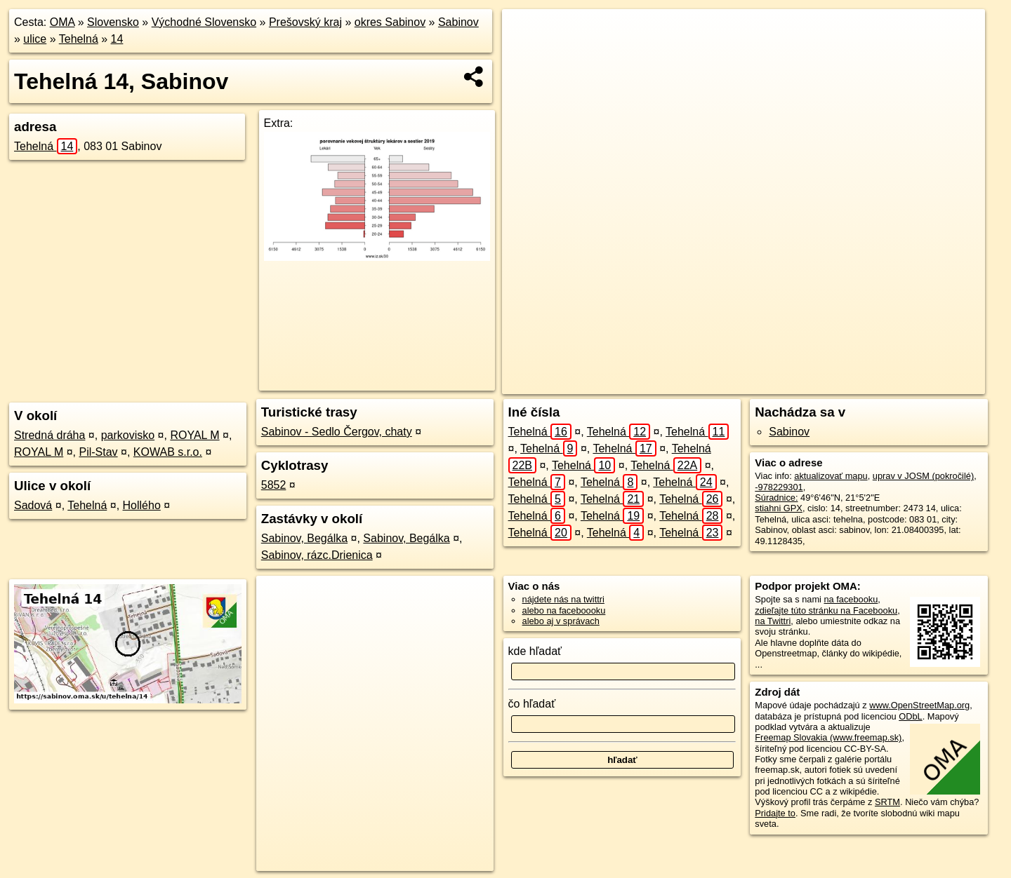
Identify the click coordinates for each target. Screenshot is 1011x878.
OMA (62, 22)
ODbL (910, 716)
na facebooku (851, 599)
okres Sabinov (390, 22)
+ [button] (526, 32)
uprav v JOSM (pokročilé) (923, 476)
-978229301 (778, 487)
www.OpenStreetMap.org (919, 705)
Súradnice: (776, 497)
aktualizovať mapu (830, 476)
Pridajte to (775, 813)
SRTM (887, 802)
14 (117, 39)
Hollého (142, 505)
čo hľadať (532, 704)
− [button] (526, 54)
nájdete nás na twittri (563, 599)
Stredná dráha (49, 435)
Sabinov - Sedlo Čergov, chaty (336, 432)
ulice (34, 39)
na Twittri (773, 621)
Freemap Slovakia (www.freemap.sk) (828, 737)
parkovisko (127, 435)
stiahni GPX (778, 508)
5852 (273, 485)
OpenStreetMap (732, 383)
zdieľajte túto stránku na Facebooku (826, 610)
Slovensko (113, 22)
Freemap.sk (804, 383)
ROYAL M (194, 435)
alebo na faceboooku (564, 610)
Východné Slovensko (204, 22)
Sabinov (458, 22)
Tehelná (78, 39)
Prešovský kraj (305, 22)
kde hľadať (535, 651)
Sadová (33, 505)
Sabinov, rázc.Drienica (317, 555)
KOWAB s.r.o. (167, 452)
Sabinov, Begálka (304, 538)
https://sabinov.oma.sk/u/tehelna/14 (916, 383)
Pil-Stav (98, 452)
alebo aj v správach (561, 621)
